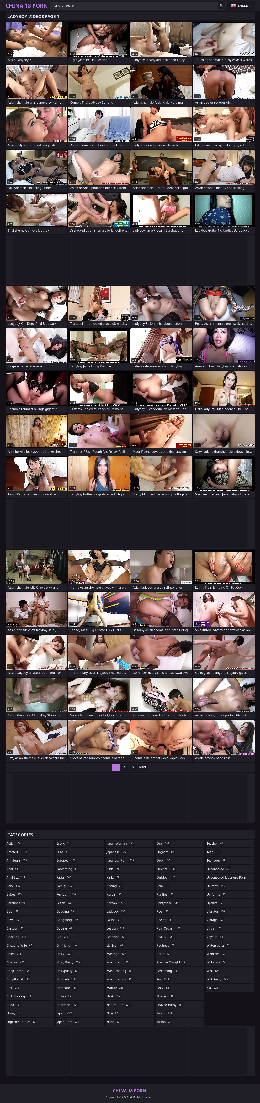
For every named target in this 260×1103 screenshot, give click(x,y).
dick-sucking (19, 996)
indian (64, 996)
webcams (217, 962)
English (244, 6)
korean (115, 903)
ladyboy (116, 911)
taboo (165, 1013)
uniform (216, 886)
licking (115, 945)
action (14, 843)
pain (163, 886)
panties (165, 894)
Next (142, 767)
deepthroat (18, 979)
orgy (164, 860)
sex (163, 979)
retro (163, 954)
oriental (166, 869)
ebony (14, 1013)
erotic (63, 843)
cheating (17, 937)
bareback (16, 903)
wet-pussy (218, 979)
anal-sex (16, 877)
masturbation (120, 979)
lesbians (116, 937)
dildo (14, 1005)
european (66, 860)
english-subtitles (22, 1022)
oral (163, 843)
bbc (13, 911)
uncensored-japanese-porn (226, 878)
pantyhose (168, 903)
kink (113, 869)
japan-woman (120, 843)
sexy (163, 988)
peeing (164, 920)
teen (214, 852)
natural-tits (119, 1005)
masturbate (118, 962)
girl (62, 937)
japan (64, 1013)
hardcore (67, 988)
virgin (214, 928)
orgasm (166, 852)
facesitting (67, 869)
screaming (167, 971)
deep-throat (19, 971)
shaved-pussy (170, 1005)
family (64, 886)
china (14, 954)
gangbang (67, 920)
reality (165, 937)
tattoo (164, 1022)
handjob (66, 979)
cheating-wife (20, 945)
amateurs (17, 860)
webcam (216, 954)
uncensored (219, 869)
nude (113, 1022)
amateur (17, 852)
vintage (215, 920)
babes (15, 894)
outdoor (166, 877)
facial (64, 877)
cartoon (15, 928)
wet (213, 971)
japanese (117, 852)
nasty (114, 996)
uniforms (216, 894)
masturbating (119, 971)
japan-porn (68, 1022)
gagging (65, 911)
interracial (67, 1005)
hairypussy (67, 971)
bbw (13, 920)
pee (163, 911)
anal (13, 869)
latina (114, 920)
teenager (216, 860)
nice (113, 1013)
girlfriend (66, 945)
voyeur (215, 937)
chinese (16, 962)
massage (117, 954)
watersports (218, 945)
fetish (64, 903)
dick (13, 988)
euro (62, 852)
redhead (166, 945)
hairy (63, 954)
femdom (66, 894)
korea (114, 894)
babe (14, 886)
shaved (165, 996)
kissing (115, 886)
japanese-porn (121, 860)
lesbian (116, 928)
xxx (213, 988)
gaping (64, 928)
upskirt (215, 903)
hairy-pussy (68, 962)
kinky (113, 877)
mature (115, 988)
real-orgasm (169, 928)
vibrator (216, 911)
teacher (215, 843)
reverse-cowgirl (171, 962)
